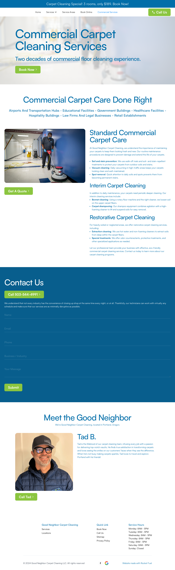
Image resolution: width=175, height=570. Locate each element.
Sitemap (100, 536)
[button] (52, 12)
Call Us (100, 533)
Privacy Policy (103, 540)
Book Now (102, 529)
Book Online (86, 12)
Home (38, 12)
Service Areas (68, 12)
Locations (46, 533)
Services (46, 529)
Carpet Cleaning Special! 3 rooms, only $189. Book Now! (87, 3)
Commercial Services (107, 12)
